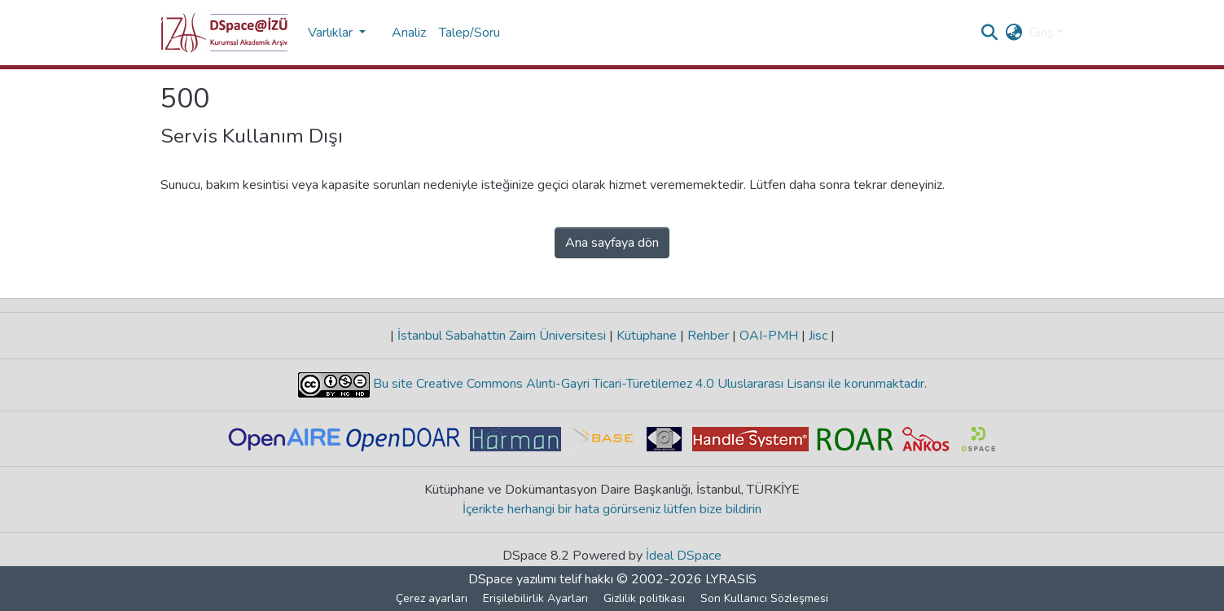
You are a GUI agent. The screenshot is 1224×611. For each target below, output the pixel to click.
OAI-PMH (768, 336)
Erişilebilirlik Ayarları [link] (535, 598)
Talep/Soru (469, 33)
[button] (224, 32)
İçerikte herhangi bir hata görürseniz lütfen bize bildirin (612, 509)
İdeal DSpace (684, 556)
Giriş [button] (1043, 33)
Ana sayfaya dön (612, 243)
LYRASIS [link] (731, 579)
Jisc (818, 336)
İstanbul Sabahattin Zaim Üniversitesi (501, 336)
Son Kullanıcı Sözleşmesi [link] (764, 598)
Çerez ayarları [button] (431, 598)
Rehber (708, 336)
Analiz (409, 33)
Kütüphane (646, 336)
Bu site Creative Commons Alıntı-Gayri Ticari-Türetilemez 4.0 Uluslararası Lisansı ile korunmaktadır (647, 384)
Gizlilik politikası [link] (644, 598)
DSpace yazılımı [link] (512, 579)
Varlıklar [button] (332, 33)
